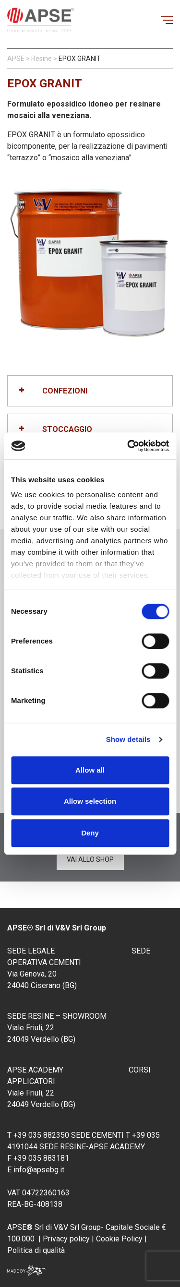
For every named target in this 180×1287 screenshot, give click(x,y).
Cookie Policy (118, 1238)
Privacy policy (66, 1238)
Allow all (90, 770)
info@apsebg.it (38, 1169)
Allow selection (90, 801)
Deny (90, 833)
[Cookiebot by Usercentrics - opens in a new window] (128, 446)
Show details (128, 739)
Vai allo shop (90, 859)
